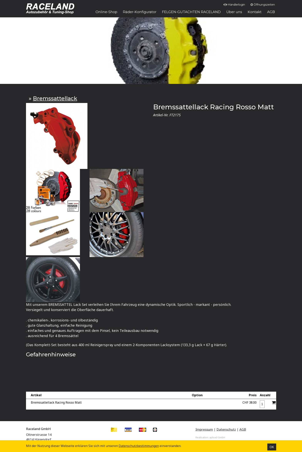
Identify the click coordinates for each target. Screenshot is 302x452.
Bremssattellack (55, 98)
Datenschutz (226, 429)
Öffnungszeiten (263, 4)
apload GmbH (217, 437)
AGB (242, 429)
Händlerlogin (234, 4)
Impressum (204, 429)
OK (272, 447)
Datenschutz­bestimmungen (139, 446)
